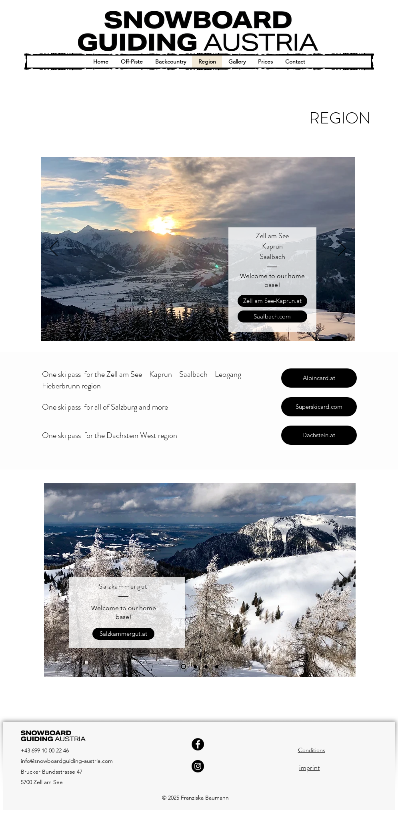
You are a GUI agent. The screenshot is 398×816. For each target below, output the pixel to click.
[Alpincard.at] (319, 378)
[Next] (342, 249)
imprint (309, 767)
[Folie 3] (204, 330)
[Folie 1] (181, 330)
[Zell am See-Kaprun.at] (272, 301)
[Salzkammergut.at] (123, 634)
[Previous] (54, 249)
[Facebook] (198, 744)
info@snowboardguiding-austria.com (67, 760)
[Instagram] (198, 766)
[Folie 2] (193, 330)
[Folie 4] (214, 330)
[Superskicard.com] (319, 406)
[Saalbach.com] (272, 316)
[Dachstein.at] (319, 435)
